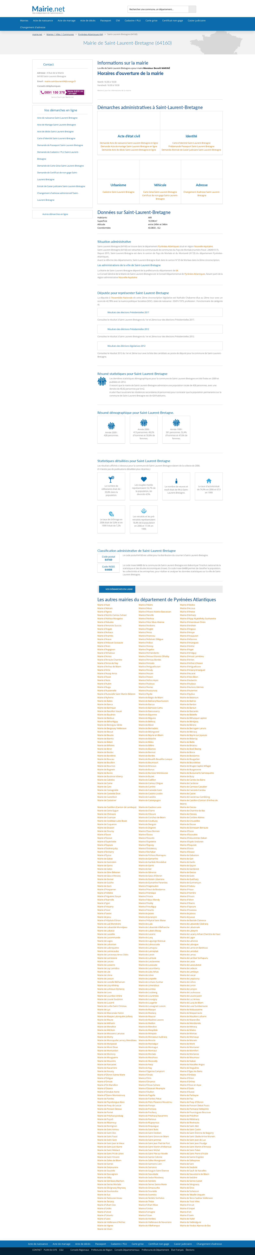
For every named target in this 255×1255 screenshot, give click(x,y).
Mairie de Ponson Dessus (109, 1108)
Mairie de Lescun (105, 978)
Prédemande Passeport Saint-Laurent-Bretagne (191, 146)
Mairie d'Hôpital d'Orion (109, 920)
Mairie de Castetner (106, 800)
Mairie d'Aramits (105, 635)
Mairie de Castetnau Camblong (195, 796)
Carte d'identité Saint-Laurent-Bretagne (191, 142)
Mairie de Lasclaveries (149, 961)
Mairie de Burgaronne (190, 769)
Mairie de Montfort (189, 1050)
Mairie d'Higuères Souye (109, 896)
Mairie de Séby (104, 1177)
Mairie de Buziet (146, 776)
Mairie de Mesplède (148, 1030)
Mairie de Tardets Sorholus (151, 1198)
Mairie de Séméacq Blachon (110, 1180)
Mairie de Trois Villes (190, 1201)
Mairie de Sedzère (188, 1177)
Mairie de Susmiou (148, 1194)
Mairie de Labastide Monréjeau (112, 927)
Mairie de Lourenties (149, 995)
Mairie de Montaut (148, 1050)
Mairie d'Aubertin (188, 680)
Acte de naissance (43, 20)
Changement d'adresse (32, 27)
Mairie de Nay (145, 1067)
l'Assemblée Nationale (122, 297)
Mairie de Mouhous (148, 1057)
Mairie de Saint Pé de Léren (110, 1153)
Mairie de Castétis (147, 796)
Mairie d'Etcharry (105, 851)
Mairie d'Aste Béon (189, 676)
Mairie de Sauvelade (148, 1174)
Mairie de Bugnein (106, 769)
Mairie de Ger (145, 868)
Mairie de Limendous (149, 985)
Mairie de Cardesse (189, 783)
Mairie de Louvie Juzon (191, 995)
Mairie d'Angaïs (104, 628)
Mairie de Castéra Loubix (151, 793)
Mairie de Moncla (147, 1040)
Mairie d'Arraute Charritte (109, 659)
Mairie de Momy (105, 1036)
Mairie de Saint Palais (190, 1150)
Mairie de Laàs (146, 923)
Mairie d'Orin (145, 1078)
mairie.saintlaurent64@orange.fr (60, 81)
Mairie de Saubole (188, 1167)
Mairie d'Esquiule (188, 844)
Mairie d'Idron (187, 899)
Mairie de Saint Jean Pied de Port (154, 1143)
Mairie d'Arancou (147, 635)
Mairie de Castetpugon (150, 800)
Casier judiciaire (197, 20)
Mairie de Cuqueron (107, 824)
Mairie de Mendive (148, 1026)
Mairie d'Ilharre (187, 903)
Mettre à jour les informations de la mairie (114, 90)
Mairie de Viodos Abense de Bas (195, 1225)
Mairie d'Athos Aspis (148, 680)
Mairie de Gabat (105, 858)
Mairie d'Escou (146, 834)
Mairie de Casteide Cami (150, 790)
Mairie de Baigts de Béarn (151, 697)
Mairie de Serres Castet (191, 1180)
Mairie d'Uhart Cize (106, 1204)
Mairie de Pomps (147, 1105)
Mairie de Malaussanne (191, 1009)
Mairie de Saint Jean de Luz (193, 1139)
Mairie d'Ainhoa (146, 618)
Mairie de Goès (187, 875)
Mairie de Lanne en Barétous (194, 947)
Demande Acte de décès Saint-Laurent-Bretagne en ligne (129, 149)
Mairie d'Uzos (103, 1218)
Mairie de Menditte (106, 1026)
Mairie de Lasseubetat (190, 964)
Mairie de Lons (104, 992)
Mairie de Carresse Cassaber (193, 786)
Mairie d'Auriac (146, 687)
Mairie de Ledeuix (188, 968)
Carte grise (151, 20)
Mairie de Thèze (146, 1201)
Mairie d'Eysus (104, 855)
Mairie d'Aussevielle (106, 690)
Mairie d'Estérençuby (107, 848)
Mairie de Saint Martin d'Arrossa (195, 1146)
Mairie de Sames (105, 1163)
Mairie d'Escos (187, 831)
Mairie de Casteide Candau (193, 790)
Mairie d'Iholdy (146, 903)
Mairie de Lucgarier (148, 1002)
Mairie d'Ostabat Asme (108, 1091)
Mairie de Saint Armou (108, 1129)
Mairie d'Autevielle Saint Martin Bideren (116, 693)
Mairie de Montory (106, 1053)
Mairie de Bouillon (106, 762)
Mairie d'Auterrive (188, 690)
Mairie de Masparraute (191, 1012)
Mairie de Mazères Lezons (151, 1019)
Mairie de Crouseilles (190, 820)
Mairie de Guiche (105, 882)
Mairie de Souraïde (148, 1191)
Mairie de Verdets (147, 1218)
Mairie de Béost (146, 724)
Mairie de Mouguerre (107, 1057)
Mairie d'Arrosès (146, 663)
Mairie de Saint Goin (107, 1139)
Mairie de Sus (103, 1194)
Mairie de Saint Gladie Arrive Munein (197, 1136)
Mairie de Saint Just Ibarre (109, 1146)
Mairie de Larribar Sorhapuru (194, 958)
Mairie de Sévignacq (189, 1184)
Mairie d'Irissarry (105, 906)
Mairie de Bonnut (147, 752)
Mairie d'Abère (146, 604)
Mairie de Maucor (147, 1016)
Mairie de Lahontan (106, 944)
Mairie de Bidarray (189, 738)
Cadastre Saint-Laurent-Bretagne (118, 191)
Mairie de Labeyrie (189, 930)
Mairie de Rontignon (107, 1125)
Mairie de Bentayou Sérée (109, 724)
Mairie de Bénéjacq (189, 721)
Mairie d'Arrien (187, 659)
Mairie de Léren (146, 975)
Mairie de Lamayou (148, 947)
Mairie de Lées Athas (149, 971)
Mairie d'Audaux (188, 683)
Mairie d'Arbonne (188, 639)
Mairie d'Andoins (147, 625)
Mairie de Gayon (188, 865)
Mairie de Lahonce (189, 940)
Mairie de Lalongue (189, 944)
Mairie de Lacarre (147, 934)
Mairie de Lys (103, 1009)
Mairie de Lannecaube (108, 951)
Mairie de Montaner (189, 1047)
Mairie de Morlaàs (147, 1053)
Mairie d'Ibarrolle (105, 899)
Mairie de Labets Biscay (150, 930)
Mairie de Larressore (107, 958)
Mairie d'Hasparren (106, 889)
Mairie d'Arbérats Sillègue (151, 639)
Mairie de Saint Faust (107, 1136)
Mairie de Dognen (147, 827)
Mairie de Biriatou (188, 745)
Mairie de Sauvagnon (107, 1174)
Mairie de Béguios (147, 718)
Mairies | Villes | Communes (60, 34)
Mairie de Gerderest (189, 868)
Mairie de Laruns (105, 961)
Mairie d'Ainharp (188, 615)
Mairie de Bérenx (188, 724)
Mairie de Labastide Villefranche (154, 927)
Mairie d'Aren (103, 646)
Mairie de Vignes (105, 1225)
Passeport (105, 20)
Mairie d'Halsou (187, 886)
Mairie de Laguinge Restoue (152, 940)
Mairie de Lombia (147, 988)
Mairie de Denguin (147, 824)
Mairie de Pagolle (147, 1095)
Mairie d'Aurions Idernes (192, 687)
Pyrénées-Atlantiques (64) (90, 34)
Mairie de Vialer (187, 1218)
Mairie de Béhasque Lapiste (193, 718)
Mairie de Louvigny (148, 999)
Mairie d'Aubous (146, 683)
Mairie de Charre (147, 810)
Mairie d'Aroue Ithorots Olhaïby (154, 656)
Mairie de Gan (186, 858)
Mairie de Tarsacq (105, 1201)
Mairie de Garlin (187, 862)
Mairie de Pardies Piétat (150, 1098)
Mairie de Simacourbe (149, 1187)
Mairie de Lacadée (106, 934)
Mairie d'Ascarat (187, 673)
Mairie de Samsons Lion (150, 1163)
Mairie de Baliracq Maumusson (153, 700)
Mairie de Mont (187, 1043)
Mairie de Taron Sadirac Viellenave (196, 1198)
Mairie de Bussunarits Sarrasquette (197, 772)
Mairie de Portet (105, 1112)
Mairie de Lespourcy (190, 978)
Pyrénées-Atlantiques (168, 246)
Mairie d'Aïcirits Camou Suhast (112, 615)
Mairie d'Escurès (146, 837)
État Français (177, 1249)
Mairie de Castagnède (107, 790)
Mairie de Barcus (147, 704)
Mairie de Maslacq (147, 1012)
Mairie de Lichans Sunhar (151, 981)
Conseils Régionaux (79, 1249)
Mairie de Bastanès (189, 711)
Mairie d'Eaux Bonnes (149, 831)
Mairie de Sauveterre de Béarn (194, 1174)
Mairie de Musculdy (148, 1060)
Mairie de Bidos (146, 741)
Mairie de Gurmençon (190, 882)
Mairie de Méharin (106, 1023)
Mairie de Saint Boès (148, 1129)
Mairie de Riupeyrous (149, 1122)
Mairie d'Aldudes (105, 622)
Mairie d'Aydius (187, 693)
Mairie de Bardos (188, 704)
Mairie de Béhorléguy (107, 721)
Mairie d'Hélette (105, 892)
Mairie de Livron (188, 985)
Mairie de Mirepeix (148, 1033)
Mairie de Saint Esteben (150, 1132)
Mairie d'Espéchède (106, 841)
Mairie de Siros (187, 1187)
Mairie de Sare (187, 1163)
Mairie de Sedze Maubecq (151, 1177)
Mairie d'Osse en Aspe (190, 1084)
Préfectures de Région (101, 1249)
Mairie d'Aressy (146, 646)
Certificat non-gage (172, 20)
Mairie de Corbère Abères (192, 817)
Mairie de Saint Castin (190, 1129)
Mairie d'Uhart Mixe (148, 1204)
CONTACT (37, 1249)
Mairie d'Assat (104, 676)
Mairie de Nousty (105, 1071)
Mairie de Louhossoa (190, 992)
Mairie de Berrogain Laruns (193, 728)
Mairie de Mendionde (190, 1023)
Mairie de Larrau (188, 954)
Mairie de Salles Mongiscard (152, 1160)
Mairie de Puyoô (105, 1119)
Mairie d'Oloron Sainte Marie (111, 1074)
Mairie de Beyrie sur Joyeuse (193, 735)
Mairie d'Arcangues (189, 642)
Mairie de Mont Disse (107, 1047)
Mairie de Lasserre (106, 964)
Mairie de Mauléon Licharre (193, 1016)
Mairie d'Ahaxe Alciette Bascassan (155, 611)
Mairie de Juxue (187, 916)
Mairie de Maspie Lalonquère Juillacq (115, 1016)
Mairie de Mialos (188, 1030)
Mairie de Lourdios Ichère (109, 995)
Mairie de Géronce (147, 872)
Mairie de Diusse (188, 824)
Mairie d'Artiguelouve (190, 666)
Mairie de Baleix (105, 700)
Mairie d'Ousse (187, 1091)
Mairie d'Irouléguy (147, 906)
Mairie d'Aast (103, 604)
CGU (61, 1249)
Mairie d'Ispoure (188, 906)
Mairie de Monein (188, 1040)
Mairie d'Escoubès (188, 834)
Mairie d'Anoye (187, 632)
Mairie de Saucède (106, 1170)
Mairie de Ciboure (147, 813)
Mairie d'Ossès (187, 1088)
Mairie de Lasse (187, 961)
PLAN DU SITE (50, 1249)
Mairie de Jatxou (188, 913)
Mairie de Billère (146, 745)
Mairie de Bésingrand (149, 731)
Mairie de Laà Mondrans (109, 923)
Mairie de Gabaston (189, 855)
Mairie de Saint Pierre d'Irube (194, 1153)
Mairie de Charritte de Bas (192, 810)
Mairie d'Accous (187, 608)
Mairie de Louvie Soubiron (110, 999)
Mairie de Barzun (188, 707)
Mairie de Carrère (147, 786)
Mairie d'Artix (103, 669)
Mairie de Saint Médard (108, 1150)
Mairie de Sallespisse (190, 1160)
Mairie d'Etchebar (147, 851)
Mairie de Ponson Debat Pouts (194, 1105)
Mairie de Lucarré (105, 1002)
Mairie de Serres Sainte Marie (153, 1184)
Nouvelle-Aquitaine (203, 246)
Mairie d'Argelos (146, 649)
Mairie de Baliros (188, 700)
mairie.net (37, 34)
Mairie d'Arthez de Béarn (109, 666)
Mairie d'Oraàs (146, 1074)
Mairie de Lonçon (188, 988)
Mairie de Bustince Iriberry (110, 776)
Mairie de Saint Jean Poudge (193, 1143)
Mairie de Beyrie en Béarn (151, 735)
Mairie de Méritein (106, 1030)
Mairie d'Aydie (145, 693)
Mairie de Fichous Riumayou (152, 855)
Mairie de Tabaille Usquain (192, 1194)
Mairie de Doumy (105, 831)
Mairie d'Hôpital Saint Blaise (152, 920)
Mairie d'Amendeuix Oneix (193, 622)
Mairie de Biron (104, 748)
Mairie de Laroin (146, 954)
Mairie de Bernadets (148, 728)
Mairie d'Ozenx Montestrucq (111, 1095)
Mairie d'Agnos (104, 611)
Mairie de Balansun (189, 697)
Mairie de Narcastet (106, 1064)
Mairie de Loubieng (148, 992)
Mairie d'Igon (103, 903)
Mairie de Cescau (188, 807)
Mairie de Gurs (104, 886)
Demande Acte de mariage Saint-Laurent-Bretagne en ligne (129, 146)
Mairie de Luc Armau (190, 999)
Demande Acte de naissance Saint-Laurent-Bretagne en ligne (129, 142)
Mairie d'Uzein (187, 1215)
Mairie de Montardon (107, 1050)
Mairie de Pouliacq (147, 1112)
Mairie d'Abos (145, 608)
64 (177, 270)
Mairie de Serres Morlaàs (109, 1184)
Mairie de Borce (187, 752)
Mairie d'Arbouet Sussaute (110, 642)
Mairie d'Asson (146, 676)
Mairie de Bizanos (147, 748)
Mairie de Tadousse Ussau (109, 1198)
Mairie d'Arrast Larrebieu (192, 656)
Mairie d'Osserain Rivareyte (152, 1088)
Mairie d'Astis (103, 680)
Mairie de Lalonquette (108, 947)
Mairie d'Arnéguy (188, 652)
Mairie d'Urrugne (147, 1211)
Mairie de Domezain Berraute (194, 827)
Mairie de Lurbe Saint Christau (112, 1006)
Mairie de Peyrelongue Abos (110, 1102)
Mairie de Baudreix (106, 714)
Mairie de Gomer (105, 879)
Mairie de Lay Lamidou (108, 968)
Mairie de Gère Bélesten (108, 872)
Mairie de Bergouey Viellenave (111, 728)
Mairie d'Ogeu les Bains (191, 1071)
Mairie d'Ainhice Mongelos (110, 618)
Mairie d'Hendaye (147, 892)
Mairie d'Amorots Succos (109, 625)
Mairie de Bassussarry (149, 711)
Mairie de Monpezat (107, 1043)
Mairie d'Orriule (104, 1081)
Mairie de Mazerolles (190, 1019)
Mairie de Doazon (105, 827)
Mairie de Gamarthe (148, 858)
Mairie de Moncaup (189, 1036)
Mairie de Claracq (188, 813)
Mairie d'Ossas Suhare (149, 1084)
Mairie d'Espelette (147, 841)
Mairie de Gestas (188, 872)
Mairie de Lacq (146, 937)
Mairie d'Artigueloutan (149, 666)
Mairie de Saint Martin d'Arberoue (155, 1146)
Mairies (24, 20)
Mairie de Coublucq (148, 820)
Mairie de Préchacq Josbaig (110, 1115)
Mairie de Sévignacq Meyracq (111, 1187)
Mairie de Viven (104, 1228)
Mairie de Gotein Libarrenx (151, 879)
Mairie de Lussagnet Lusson (152, 1006)
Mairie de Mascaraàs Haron (110, 1012)
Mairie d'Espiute (105, 844)
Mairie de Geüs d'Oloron (150, 875)
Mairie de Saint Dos (106, 1132)
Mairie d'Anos (145, 632)
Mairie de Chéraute (106, 813)
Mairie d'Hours (187, 896)
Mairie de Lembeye (189, 971)
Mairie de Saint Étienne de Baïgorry (197, 1132)
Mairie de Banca (105, 704)
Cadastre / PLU (133, 20)
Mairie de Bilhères (105, 745)
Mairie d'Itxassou (188, 909)
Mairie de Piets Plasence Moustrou (155, 1102)
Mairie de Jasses (146, 913)
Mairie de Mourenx (106, 1060)
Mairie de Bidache (147, 738)
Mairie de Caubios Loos (150, 807)
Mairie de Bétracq (188, 731)
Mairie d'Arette (187, 646)
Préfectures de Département (155, 1249)
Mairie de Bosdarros (189, 755)
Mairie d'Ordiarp (188, 1074)
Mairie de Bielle (187, 741)
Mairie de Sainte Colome (150, 1156)
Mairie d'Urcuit (187, 1204)
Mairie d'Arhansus (106, 652)
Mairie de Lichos (188, 981)
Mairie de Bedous (105, 718)
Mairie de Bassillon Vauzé (109, 711)
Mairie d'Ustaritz (105, 1215)
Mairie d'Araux (104, 639)
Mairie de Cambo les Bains (192, 779)
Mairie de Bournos (106, 765)
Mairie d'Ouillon (146, 1091)
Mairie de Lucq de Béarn (191, 1002)
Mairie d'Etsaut (187, 851)
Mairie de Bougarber (190, 759)
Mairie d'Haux (187, 889)
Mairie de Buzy (187, 776)
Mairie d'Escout (104, 837)
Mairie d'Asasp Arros (107, 673)
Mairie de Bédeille (188, 714)
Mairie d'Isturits (146, 909)
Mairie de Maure (105, 1019)
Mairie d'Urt (185, 1211)
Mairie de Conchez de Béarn (152, 817)
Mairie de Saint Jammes (150, 1139)
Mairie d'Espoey (146, 844)
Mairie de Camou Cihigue (151, 783)
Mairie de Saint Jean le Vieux (110, 1143)
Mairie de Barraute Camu (151, 707)
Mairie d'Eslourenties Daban (193, 837)
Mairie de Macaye (147, 1009)
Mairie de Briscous (147, 765)
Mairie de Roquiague (149, 1125)
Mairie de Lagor (187, 937)
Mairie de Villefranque (149, 1225)
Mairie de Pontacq (147, 1108)
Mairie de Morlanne (189, 1053)
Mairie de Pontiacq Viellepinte (194, 1108)
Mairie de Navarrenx (107, 1067)
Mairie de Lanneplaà (148, 951)
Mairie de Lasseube (148, 964)
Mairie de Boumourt (148, 762)
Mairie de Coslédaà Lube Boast (112, 820)
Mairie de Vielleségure (190, 1222)
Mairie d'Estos (187, 848)
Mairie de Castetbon (107, 796)
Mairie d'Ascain (146, 673)
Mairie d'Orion (187, 1078)
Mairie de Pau (186, 1098)
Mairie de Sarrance (148, 1167)
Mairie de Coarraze (106, 817)
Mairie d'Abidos (187, 604)
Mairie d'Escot (104, 834)
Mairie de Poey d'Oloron (191, 1102)
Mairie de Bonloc (105, 752)
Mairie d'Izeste (104, 913)
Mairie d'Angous (188, 628)
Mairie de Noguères (189, 1067)
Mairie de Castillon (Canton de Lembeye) (116, 807)
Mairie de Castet (188, 793)
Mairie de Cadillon (147, 779)
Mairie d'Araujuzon (189, 635)
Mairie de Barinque (106, 707)
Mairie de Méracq (188, 1026)
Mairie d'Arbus (146, 642)
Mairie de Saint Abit (189, 1125)
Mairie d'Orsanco (147, 1081)
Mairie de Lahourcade (149, 944)
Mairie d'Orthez (187, 1081)
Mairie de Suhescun (189, 1191)
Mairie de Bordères (106, 755)
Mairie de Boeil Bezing (190, 748)
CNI (118, 20)
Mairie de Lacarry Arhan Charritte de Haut (200, 934)
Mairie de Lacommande (108, 937)
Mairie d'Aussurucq (148, 690)
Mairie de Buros (105, 772)
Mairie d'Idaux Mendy (149, 899)
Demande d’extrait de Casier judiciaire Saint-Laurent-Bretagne (191, 149)
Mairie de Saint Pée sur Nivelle (153, 1153)
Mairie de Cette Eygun (108, 810)
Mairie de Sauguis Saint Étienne (154, 1170)
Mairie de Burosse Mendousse (153, 772)
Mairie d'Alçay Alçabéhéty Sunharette (198, 618)
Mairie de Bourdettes (190, 762)
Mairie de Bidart (105, 741)
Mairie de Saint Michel (149, 1150)
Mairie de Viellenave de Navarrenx (155, 1222)
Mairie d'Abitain (105, 608)
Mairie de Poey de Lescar (109, 1105)
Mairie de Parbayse (189, 1095)
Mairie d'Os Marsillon (107, 1084)
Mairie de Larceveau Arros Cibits (112, 954)
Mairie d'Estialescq (147, 848)
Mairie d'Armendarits (149, 652)
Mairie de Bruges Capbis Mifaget (195, 765)
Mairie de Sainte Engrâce (192, 1156)
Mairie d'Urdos (146, 1208)
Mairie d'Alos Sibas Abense (151, 622)
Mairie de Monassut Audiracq (153, 1036)
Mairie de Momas (188, 1033)
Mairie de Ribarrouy (106, 1122)
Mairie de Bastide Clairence (193, 920)
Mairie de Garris (146, 865)
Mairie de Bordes (147, 755)
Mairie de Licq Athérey (108, 985)
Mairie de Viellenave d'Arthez (111, 1222)
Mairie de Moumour (189, 1057)
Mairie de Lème (104, 975)
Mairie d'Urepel (187, 1208)
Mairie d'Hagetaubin (148, 886)
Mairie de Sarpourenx (107, 1167)
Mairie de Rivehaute (189, 1122)
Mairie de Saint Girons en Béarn (154, 1136)
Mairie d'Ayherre (105, 697)
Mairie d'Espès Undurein (191, 841)
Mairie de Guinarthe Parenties (153, 882)
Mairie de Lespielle (147, 978)
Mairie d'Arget (187, 649)
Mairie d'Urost (104, 1211)
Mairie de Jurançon (148, 916)
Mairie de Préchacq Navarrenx (153, 1115)
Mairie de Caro (104, 786)
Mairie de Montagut (148, 1047)
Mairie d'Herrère (188, 892)
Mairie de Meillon (147, 1023)
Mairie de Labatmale (190, 927)
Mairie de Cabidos (106, 779)
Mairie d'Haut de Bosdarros (152, 889)
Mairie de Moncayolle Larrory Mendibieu (117, 1040)
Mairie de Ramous (147, 1119)
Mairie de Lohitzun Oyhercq (110, 988)
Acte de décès (87, 20)
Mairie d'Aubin (104, 683)
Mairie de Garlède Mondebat (152, 862)
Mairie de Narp (146, 1064)
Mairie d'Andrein (188, 625)
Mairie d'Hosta (146, 896)
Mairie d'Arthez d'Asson (191, 663)
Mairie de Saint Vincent (108, 1156)
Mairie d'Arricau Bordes (150, 659)
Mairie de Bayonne (148, 714)
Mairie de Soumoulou (107, 1191)
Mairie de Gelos (104, 868)
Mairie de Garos (105, 865)
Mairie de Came (104, 783)
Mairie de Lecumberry (149, 968)
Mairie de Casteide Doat (108, 793)
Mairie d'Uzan (145, 1215)
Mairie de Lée (103, 971)
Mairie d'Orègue (105, 1078)
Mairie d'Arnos (104, 656)
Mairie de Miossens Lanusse (110, 1033)
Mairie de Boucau (105, 759)
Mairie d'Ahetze (187, 611)
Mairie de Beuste (105, 735)
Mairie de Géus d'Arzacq (109, 875)
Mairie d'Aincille (146, 615)
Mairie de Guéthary (189, 879)
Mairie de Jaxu (104, 916)
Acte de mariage (66, 20)
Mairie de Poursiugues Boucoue (195, 1112)
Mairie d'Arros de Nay (107, 663)
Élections (190, 1249)
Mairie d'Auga (104, 687)
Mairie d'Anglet (146, 628)
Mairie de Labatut (105, 930)
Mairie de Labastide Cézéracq (194, 923)
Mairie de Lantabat (189, 951)
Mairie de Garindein (106, 862)
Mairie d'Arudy (146, 669)
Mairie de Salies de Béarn (109, 1160)
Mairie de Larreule (147, 958)
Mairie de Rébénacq (189, 1119)
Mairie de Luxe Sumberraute (194, 1006)
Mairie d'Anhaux (105, 632)
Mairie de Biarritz (105, 738)
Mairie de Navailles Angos (192, 1064)
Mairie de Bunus (146, 769)
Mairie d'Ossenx (105, 1088)
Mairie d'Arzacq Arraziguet (192, 669)
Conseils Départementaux (127, 1249)
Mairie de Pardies (105, 1098)
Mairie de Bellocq (147, 721)
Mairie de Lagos (105, 940)
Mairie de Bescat (105, 731)
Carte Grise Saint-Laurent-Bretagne (160, 191)
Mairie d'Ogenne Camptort (152, 1071)
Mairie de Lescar (188, 975)
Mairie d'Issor (103, 909)
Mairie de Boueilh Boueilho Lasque (155, 759)
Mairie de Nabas (188, 1060)
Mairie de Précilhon (189, 1115)
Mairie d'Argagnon (106, 649)
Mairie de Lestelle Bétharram (111, 981)
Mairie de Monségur (148, 1043)
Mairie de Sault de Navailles (193, 1170)
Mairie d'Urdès (104, 1208)
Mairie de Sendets (147, 1180)
